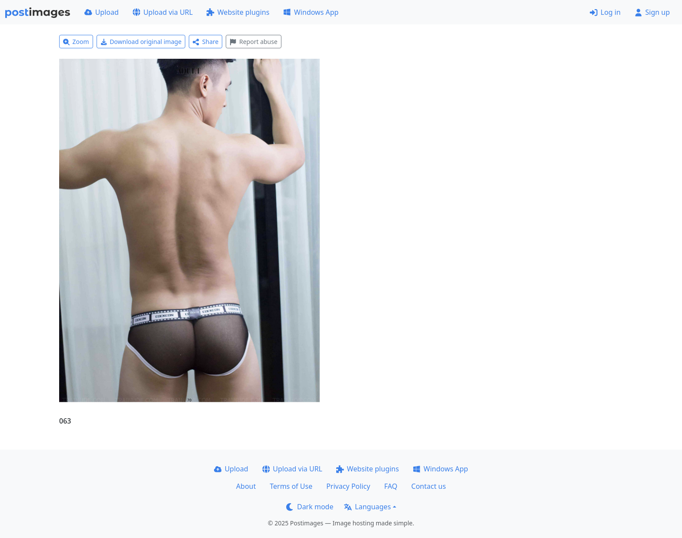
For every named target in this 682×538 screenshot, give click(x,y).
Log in (605, 12)
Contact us (428, 486)
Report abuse (253, 41)
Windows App (310, 12)
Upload (101, 12)
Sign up (652, 12)
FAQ (390, 486)
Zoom (76, 41)
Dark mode (309, 506)
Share (205, 41)
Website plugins (238, 12)
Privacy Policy (348, 486)
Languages (367, 506)
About (246, 486)
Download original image (141, 41)
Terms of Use (291, 486)
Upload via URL (163, 12)
